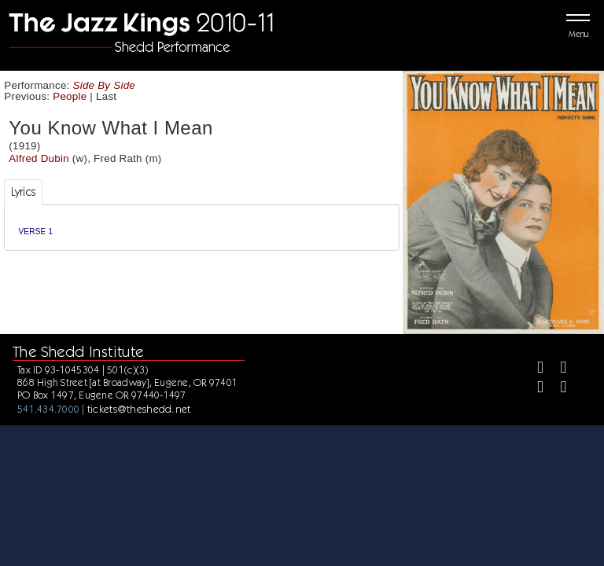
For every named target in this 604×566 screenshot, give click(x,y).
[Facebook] (533, 369)
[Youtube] (556, 389)
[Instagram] (533, 389)
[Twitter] (556, 369)
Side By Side (104, 85)
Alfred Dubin (39, 158)
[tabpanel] (202, 227)
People (70, 96)
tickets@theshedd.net (139, 408)
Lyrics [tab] (23, 192)
